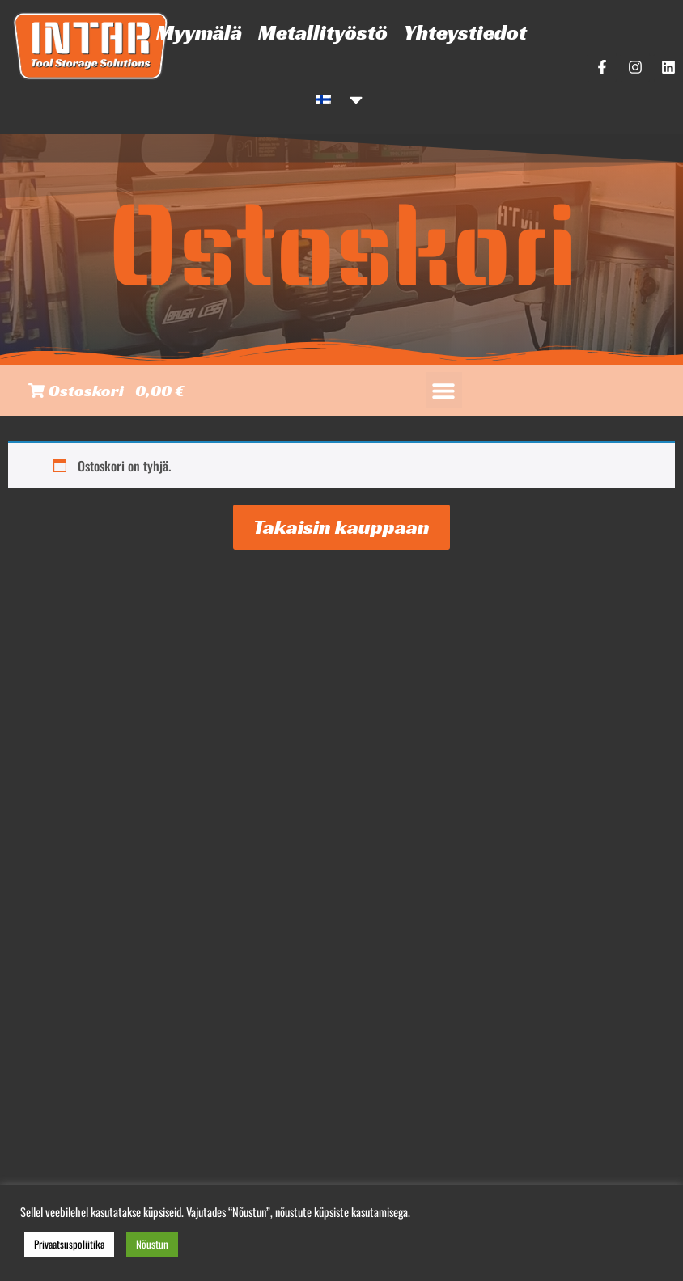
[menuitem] (341, 99)
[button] (444, 390)
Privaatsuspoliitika (69, 1244)
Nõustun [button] (152, 1244)
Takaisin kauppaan (341, 526)
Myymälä (199, 32)
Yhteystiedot (465, 32)
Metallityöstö (323, 32)
